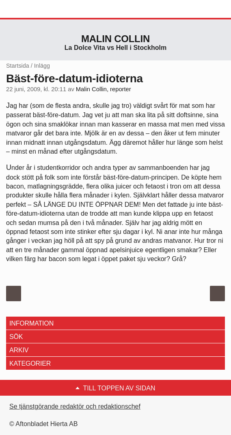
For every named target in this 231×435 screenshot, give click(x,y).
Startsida (17, 65)
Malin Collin (115, 38)
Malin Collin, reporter (103, 89)
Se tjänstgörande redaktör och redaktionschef (74, 406)
